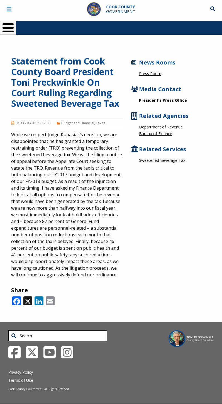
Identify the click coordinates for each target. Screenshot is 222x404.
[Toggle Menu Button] (8, 28)
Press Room (150, 73)
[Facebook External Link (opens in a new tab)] (16, 352)
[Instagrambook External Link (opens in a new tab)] (69, 352)
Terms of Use (20, 380)
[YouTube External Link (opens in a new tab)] (51, 352)
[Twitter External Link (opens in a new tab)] (34, 352)
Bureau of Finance (155, 133)
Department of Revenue (161, 127)
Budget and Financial (77, 123)
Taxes (100, 123)
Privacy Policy (20, 372)
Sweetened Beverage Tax (162, 160)
